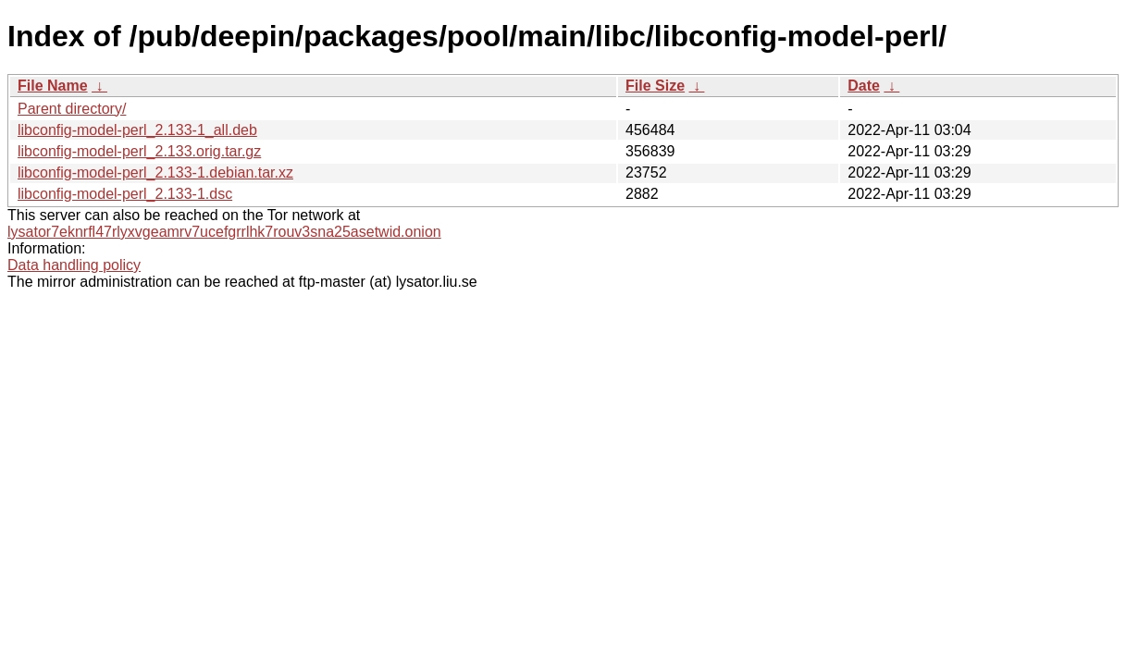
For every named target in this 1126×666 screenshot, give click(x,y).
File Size (655, 85)
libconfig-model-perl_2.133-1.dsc (125, 194)
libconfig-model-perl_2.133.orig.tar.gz (139, 151)
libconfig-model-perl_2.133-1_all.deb (137, 130)
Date (864, 85)
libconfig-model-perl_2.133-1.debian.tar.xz (155, 172)
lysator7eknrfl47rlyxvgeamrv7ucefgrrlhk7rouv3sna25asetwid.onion (224, 232)
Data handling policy (74, 265)
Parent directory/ (72, 109)
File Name (53, 85)
